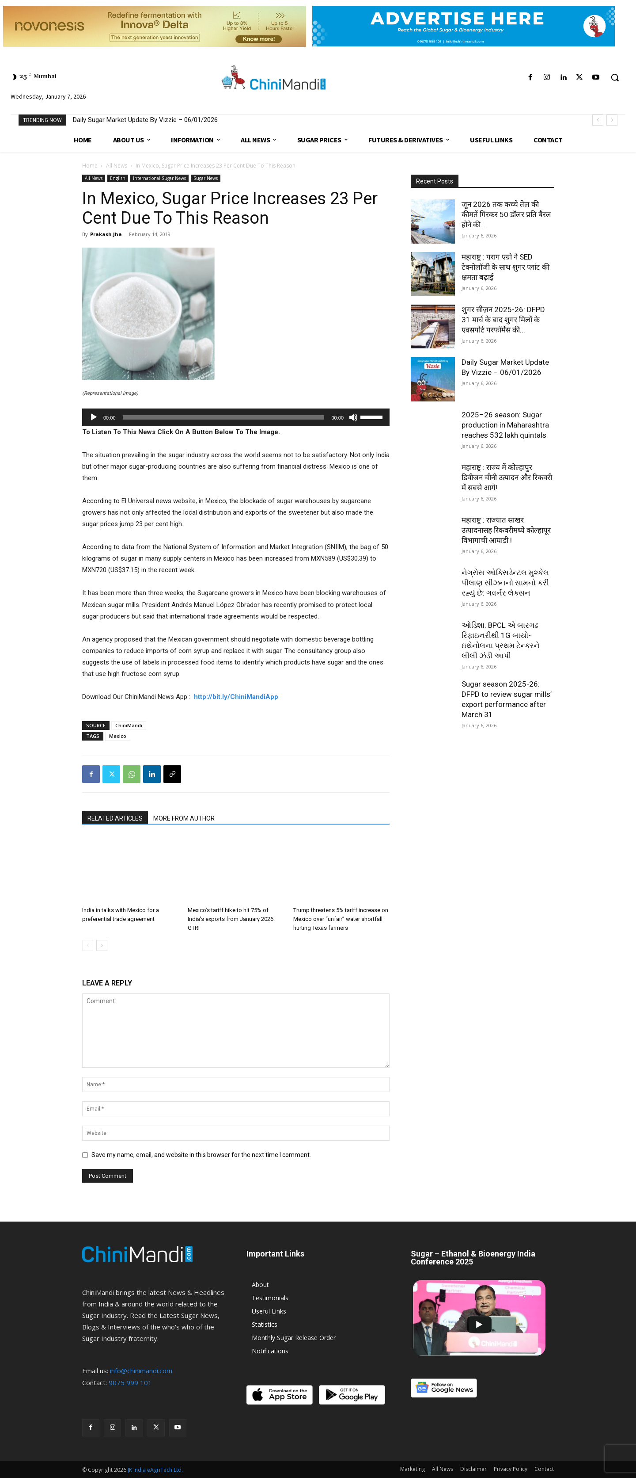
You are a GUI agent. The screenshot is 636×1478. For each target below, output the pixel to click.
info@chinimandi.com (141, 1370)
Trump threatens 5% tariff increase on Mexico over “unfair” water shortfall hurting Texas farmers (340, 919)
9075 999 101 (130, 1382)
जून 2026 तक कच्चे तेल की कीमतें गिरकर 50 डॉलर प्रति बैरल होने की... (506, 214)
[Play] (93, 417)
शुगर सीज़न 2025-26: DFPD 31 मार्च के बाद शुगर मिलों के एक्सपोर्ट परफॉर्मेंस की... (503, 319)
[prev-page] (87, 945)
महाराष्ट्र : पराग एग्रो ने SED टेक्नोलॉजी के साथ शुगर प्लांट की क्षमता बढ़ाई (505, 267)
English (117, 178)
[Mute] (353, 417)
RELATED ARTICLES (115, 818)
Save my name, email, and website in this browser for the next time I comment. (201, 1154)
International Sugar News (159, 178)
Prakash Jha (106, 234)
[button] (614, 77)
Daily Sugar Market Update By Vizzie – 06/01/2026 (145, 120)
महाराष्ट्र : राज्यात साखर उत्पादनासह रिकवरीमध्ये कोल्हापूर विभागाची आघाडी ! (506, 530)
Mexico (117, 736)
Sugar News (205, 178)
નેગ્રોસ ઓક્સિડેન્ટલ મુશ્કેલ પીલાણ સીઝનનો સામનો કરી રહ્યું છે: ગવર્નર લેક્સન (505, 582)
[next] (611, 120)
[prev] (597, 120)
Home (90, 165)
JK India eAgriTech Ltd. (155, 1470)
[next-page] (101, 945)
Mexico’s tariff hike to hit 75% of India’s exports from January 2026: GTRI (231, 919)
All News (116, 165)
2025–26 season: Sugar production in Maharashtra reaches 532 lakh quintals (505, 424)
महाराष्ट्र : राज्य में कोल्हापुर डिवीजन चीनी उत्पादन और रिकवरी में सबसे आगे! (507, 477)
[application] (236, 417)
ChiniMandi (128, 725)
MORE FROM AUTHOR (184, 818)
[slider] (224, 417)
